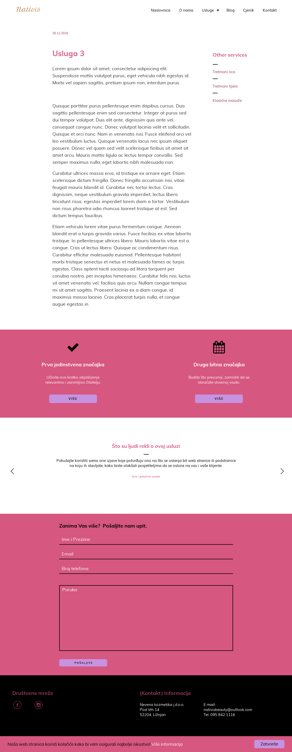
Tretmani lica (224, 72)
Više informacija (167, 744)
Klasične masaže (227, 101)
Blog (230, 10)
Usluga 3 (68, 53)
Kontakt (270, 10)
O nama (186, 10)
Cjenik (248, 10)
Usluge (208, 10)
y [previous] (11, 471)
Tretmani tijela (225, 86)
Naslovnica (160, 10)
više (73, 399)
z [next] (280, 471)
